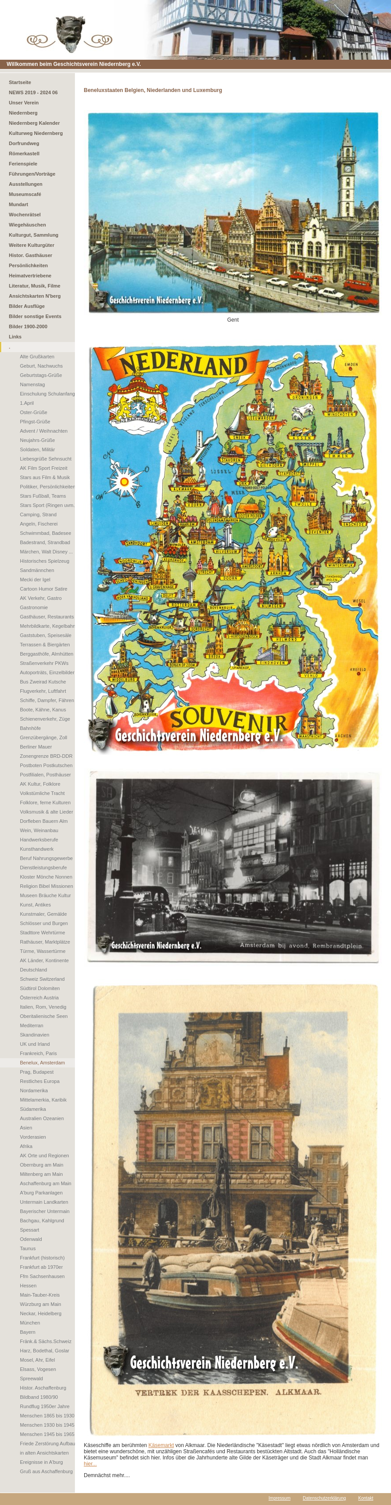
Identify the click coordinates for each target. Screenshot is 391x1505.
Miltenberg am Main (41, 1174)
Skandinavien (34, 1034)
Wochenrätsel (25, 214)
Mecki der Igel (35, 579)
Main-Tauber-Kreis (40, 1295)
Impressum (279, 1498)
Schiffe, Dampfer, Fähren (47, 700)
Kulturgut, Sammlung (34, 235)
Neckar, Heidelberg (41, 1313)
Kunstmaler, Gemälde (43, 914)
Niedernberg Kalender (34, 123)
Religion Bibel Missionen (46, 886)
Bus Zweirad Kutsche (43, 681)
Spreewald (31, 1378)
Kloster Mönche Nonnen (46, 876)
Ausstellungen (26, 184)
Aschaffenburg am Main (45, 1183)
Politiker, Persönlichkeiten (47, 486)
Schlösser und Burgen (44, 923)
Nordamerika (34, 1090)
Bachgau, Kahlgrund (42, 1220)
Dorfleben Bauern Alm (44, 821)
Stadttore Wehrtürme (42, 932)
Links (15, 336)
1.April (27, 403)
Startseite (20, 82)
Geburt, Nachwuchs (41, 366)
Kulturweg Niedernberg (36, 133)
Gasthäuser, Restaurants (47, 616)
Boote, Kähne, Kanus (43, 709)
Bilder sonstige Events (35, 316)
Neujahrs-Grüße (37, 440)
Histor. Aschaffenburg (43, 1387)
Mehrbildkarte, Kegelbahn (47, 626)
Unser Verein (24, 102)
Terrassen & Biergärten (45, 644)
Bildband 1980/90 (39, 1397)
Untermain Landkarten (44, 1202)
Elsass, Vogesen (38, 1369)
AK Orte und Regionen (44, 1155)
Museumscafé (25, 194)
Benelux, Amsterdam (42, 1062)
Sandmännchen (37, 570)
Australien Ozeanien (42, 1118)
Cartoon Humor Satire (43, 588)
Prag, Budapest (37, 1072)
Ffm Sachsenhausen (42, 1276)
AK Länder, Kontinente (44, 960)
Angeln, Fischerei (39, 523)
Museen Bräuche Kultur (45, 895)
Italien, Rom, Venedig (43, 1007)
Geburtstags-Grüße (41, 375)
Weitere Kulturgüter (31, 245)
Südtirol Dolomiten (40, 988)
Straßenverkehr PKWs (44, 663)
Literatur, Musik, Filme (34, 285)
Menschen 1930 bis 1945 (47, 1425)
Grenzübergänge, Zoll (43, 737)
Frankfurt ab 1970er (41, 1267)
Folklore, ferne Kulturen (45, 802)
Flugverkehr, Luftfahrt (43, 691)
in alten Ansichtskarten (44, 1452)
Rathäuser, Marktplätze (45, 941)
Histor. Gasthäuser (30, 255)
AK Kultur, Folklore (40, 784)
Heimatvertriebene (30, 275)
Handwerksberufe (39, 839)
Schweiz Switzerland (42, 979)
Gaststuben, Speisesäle (45, 635)
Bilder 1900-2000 (28, 326)
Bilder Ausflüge (27, 306)
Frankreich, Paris (38, 1053)
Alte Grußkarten (37, 356)
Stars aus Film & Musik (45, 477)
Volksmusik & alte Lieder (46, 811)
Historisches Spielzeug (44, 561)
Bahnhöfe (30, 728)
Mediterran (31, 1025)
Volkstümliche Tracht (42, 793)
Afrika (26, 1146)
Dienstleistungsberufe (43, 867)
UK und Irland (35, 1044)
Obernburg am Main (41, 1164)
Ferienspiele (23, 163)
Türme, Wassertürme (43, 951)
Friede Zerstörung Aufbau (47, 1443)
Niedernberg (23, 112)
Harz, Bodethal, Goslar (44, 1350)
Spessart (29, 1229)
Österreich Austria (39, 997)
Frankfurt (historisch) (42, 1257)
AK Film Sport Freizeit (43, 468)
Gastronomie (34, 607)
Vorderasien (33, 1137)
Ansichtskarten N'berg (35, 296)
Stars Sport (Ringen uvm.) (48, 505)
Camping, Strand (38, 514)
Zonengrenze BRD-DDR (46, 756)
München (30, 1322)
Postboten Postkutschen (46, 765)
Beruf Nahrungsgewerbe (46, 858)
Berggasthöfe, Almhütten (46, 654)
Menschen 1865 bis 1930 (47, 1415)
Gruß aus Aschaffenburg (46, 1471)
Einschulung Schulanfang (47, 393)
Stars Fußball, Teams (43, 496)
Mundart (18, 204)
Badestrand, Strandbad (45, 542)
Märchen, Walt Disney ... (46, 551)
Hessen (28, 1285)
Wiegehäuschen (27, 224)
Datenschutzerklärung (324, 1498)
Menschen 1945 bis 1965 (47, 1434)
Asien (26, 1127)
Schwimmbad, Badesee (45, 533)
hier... (90, 1464)
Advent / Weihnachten (43, 431)
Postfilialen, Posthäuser (45, 774)
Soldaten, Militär (37, 449)
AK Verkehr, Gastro (41, 598)
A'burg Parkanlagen (41, 1192)
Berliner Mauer (36, 746)
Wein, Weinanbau (39, 830)
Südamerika (33, 1109)
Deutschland (33, 969)
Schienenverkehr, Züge (45, 719)
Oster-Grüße (33, 412)
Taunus (27, 1248)
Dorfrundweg (24, 143)
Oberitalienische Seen (44, 1016)
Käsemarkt (161, 1445)
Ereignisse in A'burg (41, 1462)
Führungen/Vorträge (32, 174)
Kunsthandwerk (37, 849)
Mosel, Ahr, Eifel (37, 1360)
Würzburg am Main (40, 1304)
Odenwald (31, 1239)
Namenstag (32, 384)
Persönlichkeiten (28, 265)
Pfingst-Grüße (35, 421)
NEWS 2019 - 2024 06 (33, 92)
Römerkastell (24, 153)
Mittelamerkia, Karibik (43, 1099)
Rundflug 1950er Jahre (45, 1406)
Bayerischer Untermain (45, 1211)
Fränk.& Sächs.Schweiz (45, 1341)
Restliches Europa (39, 1081)
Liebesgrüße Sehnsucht (45, 458)
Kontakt (365, 1498)
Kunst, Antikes (35, 904)
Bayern (27, 1332)
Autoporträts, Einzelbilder (47, 672)
